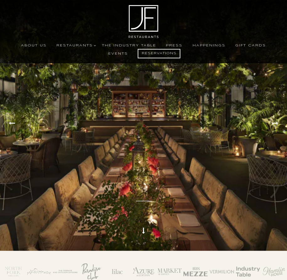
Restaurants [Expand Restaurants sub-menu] (75, 45)
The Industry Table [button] (129, 45)
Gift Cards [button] (250, 45)
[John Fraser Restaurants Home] (143, 21)
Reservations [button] (159, 53)
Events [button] (118, 53)
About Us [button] (34, 45)
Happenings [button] (209, 45)
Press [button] (174, 45)
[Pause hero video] (143, 186)
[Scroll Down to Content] (143, 227)
